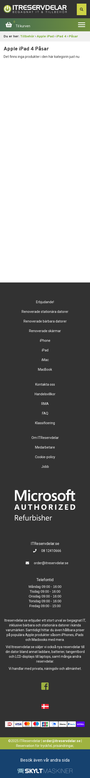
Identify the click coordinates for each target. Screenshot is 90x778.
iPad (45, 350)
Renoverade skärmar (45, 331)
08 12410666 (51, 551)
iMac (45, 360)
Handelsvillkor (45, 394)
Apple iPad (45, 36)
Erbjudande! (45, 302)
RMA (45, 404)
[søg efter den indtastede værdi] (81, 9)
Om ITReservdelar (45, 438)
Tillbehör (27, 36)
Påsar (73, 36)
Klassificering (45, 423)
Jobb (45, 467)
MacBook (45, 369)
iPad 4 (61, 36)
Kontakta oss (45, 384)
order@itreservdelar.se (51, 563)
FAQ (45, 413)
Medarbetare (45, 447)
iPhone (45, 340)
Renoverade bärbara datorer (45, 321)
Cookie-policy (45, 457)
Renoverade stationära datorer (45, 312)
